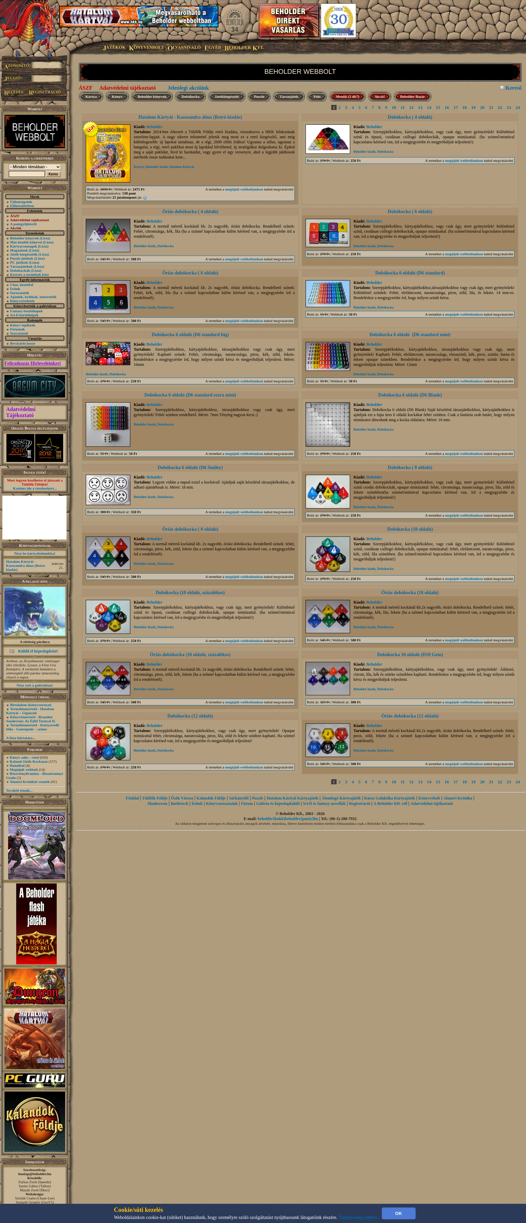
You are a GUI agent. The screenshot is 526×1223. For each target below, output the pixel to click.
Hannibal (17, 765)
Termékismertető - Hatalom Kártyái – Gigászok (30, 711)
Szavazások (19, 333)
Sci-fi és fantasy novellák (324, 803)
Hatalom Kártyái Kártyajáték (292, 798)
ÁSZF (86, 88)
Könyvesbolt (429, 798)
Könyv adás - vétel (24, 757)
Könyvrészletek (22, 301)
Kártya (91, 96)
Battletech (179, 803)
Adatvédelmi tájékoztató (127, 88)
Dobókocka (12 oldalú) (190, 716)
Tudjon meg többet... (359, 1217)
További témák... (19, 790)
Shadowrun (157, 803)
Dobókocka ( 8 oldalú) (410, 467)
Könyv (117, 96)
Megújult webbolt (24, 769)
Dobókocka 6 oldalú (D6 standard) (410, 272)
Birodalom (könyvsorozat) (31, 705)
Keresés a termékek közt (29, 274)
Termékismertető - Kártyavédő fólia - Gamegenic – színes (32, 727)
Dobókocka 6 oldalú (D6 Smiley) (190, 467)
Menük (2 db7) (347, 96)
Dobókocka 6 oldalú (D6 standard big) (190, 334)
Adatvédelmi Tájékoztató (20, 412)
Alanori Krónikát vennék (30, 782)
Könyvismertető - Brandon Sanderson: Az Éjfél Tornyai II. (31, 719)
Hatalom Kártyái (181, 167)
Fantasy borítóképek (26, 311)
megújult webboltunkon (244, 189)
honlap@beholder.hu (34, 1174)
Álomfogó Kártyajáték (341, 798)
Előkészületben (22, 206)
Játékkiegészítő (227, 96)
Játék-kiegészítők (23, 254)
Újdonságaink (21, 202)
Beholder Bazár (412, 96)
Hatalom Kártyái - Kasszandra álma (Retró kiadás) (25, 565)
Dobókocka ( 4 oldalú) (410, 117)
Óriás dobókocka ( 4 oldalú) (190, 211)
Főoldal (132, 798)
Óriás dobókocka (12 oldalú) (410, 716)
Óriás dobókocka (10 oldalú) (410, 592)
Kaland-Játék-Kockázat (29, 761)
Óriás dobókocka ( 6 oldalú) (190, 272)
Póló (317, 96)
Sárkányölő (239, 798)
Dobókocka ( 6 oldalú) (410, 211)
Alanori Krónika (457, 798)
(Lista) (45, 238)
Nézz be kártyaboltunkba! (34, 553)
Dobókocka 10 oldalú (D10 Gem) (410, 654)
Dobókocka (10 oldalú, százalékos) (190, 592)
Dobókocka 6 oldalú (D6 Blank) (410, 395)
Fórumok (17, 329)
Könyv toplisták (22, 325)
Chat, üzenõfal (21, 285)
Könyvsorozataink (222, 803)
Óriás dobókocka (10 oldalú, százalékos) (190, 654)
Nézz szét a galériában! (35, 685)
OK (398, 1213)
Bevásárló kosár (22, 343)
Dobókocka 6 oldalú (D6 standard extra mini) (190, 395)
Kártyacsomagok (23, 246)
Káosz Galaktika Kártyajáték (389, 798)
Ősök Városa (182, 798)
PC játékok (19, 262)
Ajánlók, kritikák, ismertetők (33, 297)
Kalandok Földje (211, 798)
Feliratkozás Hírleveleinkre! (32, 363)
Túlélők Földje (154, 798)
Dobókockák (20, 270)
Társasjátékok (21, 266)
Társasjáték (289, 96)
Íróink (15, 289)
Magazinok (19, 250)
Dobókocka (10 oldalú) (410, 529)
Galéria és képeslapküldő (278, 803)
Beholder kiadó (157, 167)
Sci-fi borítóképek (24, 315)
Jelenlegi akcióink (188, 88)
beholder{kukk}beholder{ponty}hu (288, 818)
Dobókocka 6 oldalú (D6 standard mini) (409, 334)
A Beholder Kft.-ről (390, 803)
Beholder (154, 126)
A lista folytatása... (20, 738)
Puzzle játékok (21, 258)
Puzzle (259, 96)
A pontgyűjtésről (23, 224)
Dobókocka (191, 96)
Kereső (513, 88)
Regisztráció (359, 803)
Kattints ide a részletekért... (35, 488)
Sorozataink (19, 293)
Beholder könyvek (24, 238)
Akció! (379, 96)
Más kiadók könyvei (26, 242)
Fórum (247, 803)
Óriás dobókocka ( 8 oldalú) (190, 529)
